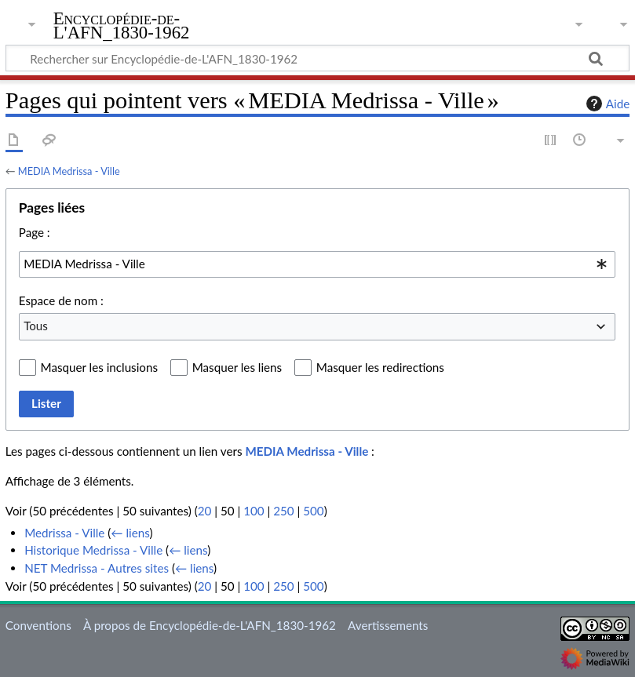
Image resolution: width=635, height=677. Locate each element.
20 (205, 511)
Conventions (38, 625)
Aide (606, 103)
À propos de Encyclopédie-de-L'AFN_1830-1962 (209, 625)
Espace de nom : (61, 300)
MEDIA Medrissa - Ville (69, 171)
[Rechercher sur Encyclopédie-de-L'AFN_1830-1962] (317, 58)
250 (283, 511)
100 (253, 511)
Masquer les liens (237, 367)
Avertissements (388, 625)
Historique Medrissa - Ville (93, 550)
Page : (34, 232)
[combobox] (317, 264)
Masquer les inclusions (99, 367)
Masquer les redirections (380, 367)
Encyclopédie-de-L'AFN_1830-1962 (121, 26)
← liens (130, 533)
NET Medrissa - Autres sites (96, 568)
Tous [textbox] (36, 325)
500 (313, 511)
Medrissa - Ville (64, 533)
